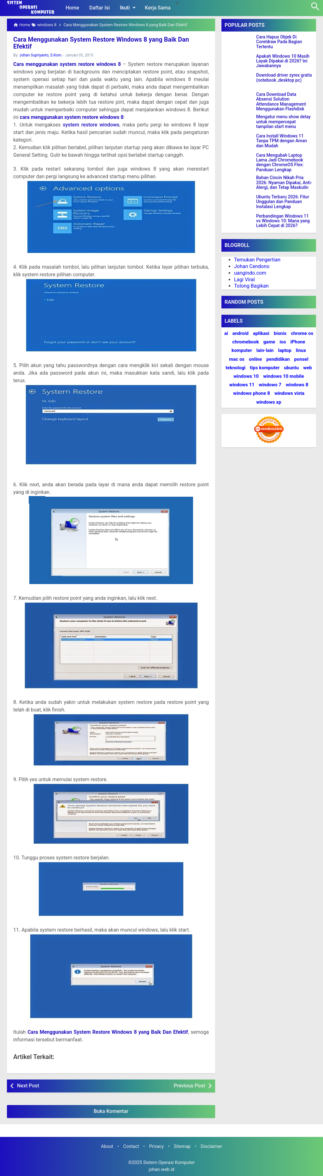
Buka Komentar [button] (111, 1111)
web (307, 368)
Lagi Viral (244, 280)
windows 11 (242, 385)
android (240, 333)
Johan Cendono (251, 266)
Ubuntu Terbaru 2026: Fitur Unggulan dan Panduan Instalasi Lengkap (282, 202)
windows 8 (297, 385)
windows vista (289, 393)
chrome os (302, 333)
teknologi (235, 368)
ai (226, 333)
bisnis (280, 333)
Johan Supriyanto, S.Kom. (40, 55)
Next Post (28, 1086)
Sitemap (182, 1146)
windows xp (268, 402)
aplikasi (261, 333)
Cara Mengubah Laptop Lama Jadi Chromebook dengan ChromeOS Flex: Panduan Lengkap (279, 162)
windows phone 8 (251, 393)
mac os (236, 359)
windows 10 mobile (283, 376)
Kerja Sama (158, 8)
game (269, 342)
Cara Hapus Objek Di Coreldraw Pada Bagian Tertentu (279, 42)
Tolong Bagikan (251, 286)
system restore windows (91, 125)
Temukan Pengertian (257, 260)
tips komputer (264, 368)
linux (301, 350)
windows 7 (270, 385)
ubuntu (291, 368)
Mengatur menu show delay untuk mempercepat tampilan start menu (283, 121)
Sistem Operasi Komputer (169, 1162)
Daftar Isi (99, 8)
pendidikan (278, 359)
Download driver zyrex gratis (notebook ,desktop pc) (284, 77)
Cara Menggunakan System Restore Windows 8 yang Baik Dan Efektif (101, 43)
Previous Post (189, 1086)
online (255, 359)
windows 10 (246, 376)
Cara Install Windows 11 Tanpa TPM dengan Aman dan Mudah (281, 141)
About (107, 1146)
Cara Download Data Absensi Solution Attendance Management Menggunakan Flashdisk (281, 101)
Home (72, 8)
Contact (131, 1146)
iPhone (298, 342)
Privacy (156, 1146)
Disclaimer (211, 1146)
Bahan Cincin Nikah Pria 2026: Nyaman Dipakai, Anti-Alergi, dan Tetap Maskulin (284, 182)
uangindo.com (250, 273)
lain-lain (265, 350)
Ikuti (129, 7)
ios (282, 342)
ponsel (301, 359)
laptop (284, 350)
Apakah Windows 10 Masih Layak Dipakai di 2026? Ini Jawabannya (282, 61)
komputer (242, 350)
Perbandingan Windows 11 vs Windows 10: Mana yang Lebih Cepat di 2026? (283, 221)
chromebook (245, 342)
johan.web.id (161, 1169)
